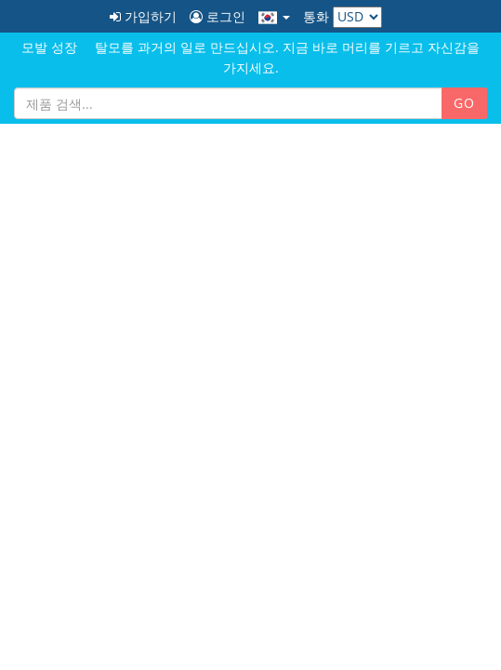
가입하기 (143, 16)
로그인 (217, 16)
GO (464, 103)
